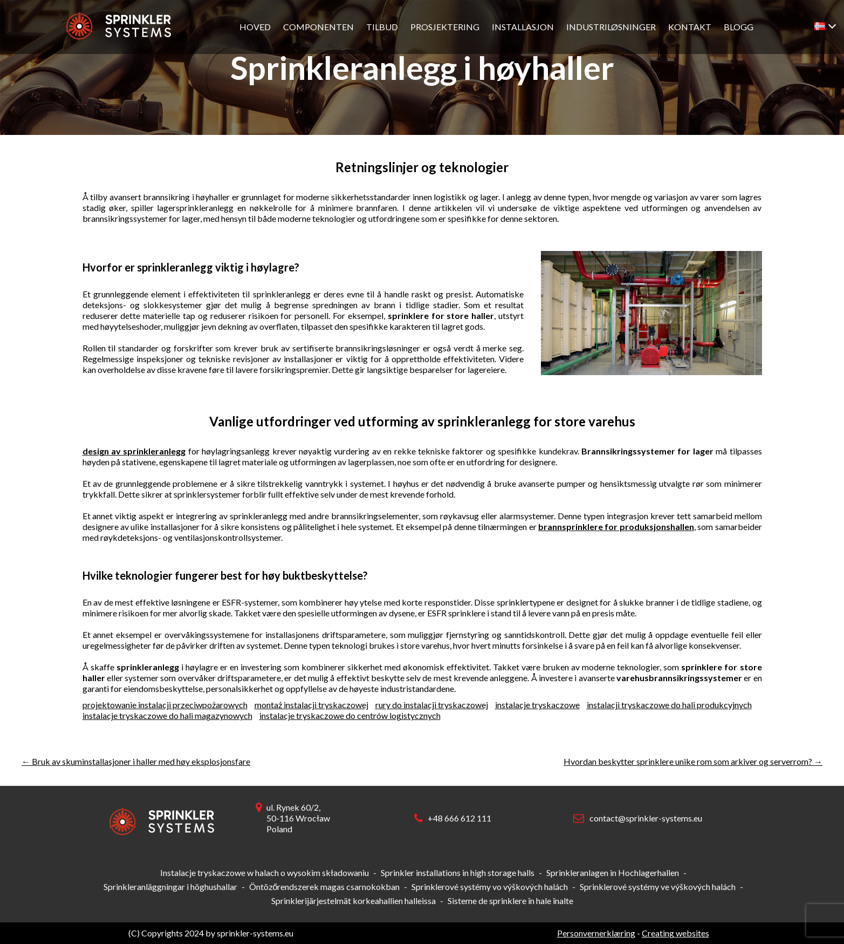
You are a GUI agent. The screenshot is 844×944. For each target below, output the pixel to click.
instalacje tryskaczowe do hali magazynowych (167, 715)
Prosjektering (444, 27)
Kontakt (689, 27)
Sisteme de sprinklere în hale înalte (510, 900)
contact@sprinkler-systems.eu (645, 818)
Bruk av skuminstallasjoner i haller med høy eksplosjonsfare (136, 761)
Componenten (318, 27)
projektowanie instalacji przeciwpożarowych (165, 704)
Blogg (738, 27)
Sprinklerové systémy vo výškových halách (489, 886)
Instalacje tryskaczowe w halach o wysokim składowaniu (264, 872)
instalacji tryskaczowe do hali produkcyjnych (669, 704)
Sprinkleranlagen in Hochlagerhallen (612, 872)
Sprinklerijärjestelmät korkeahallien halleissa (353, 900)
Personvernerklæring (596, 933)
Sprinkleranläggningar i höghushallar (170, 886)
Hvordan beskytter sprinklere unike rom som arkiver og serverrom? (693, 761)
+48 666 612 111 (459, 818)
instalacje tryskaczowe (537, 704)
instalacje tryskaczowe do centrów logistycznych (350, 715)
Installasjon (523, 27)
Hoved (255, 27)
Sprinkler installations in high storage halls (457, 872)
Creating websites (675, 933)
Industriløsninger (611, 27)
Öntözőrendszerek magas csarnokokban (324, 886)
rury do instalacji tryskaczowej (431, 704)
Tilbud (382, 27)
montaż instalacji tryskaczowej (311, 704)
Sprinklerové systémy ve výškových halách (658, 886)
